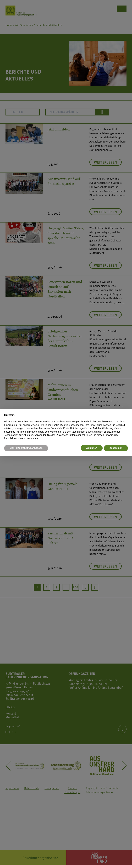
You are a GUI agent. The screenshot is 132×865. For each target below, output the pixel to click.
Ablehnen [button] (91, 448)
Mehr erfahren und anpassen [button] (26, 448)
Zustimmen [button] (115, 448)
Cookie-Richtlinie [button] (61, 425)
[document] (66, 426)
